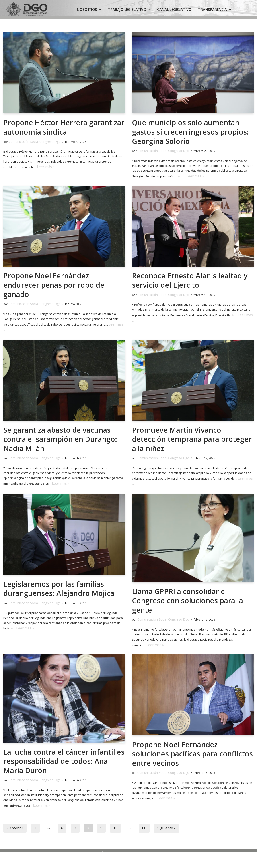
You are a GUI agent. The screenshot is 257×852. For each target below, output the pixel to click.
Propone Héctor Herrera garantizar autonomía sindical (64, 127)
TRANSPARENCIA (214, 9)
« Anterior (13, 811)
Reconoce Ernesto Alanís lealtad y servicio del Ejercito (190, 278)
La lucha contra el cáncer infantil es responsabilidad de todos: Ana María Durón (60, 746)
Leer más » (44, 165)
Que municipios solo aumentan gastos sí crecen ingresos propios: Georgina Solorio (190, 132)
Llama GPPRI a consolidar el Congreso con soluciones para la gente (188, 587)
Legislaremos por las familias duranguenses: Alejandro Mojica (59, 575)
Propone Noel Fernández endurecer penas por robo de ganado (54, 283)
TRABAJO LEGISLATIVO (129, 9)
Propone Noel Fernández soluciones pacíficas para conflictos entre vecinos (193, 738)
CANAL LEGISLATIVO (174, 9)
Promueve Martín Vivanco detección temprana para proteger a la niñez (192, 429)
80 (137, 811)
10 (109, 811)
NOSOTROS (89, 9)
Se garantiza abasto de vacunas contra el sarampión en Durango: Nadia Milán (60, 429)
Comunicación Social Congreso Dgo (31, 141)
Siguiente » (157, 811)
